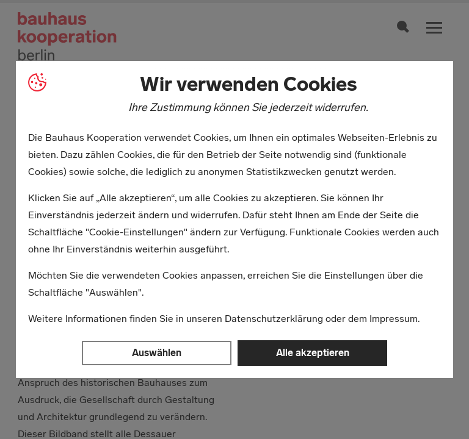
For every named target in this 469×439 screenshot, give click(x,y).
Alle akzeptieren (312, 353)
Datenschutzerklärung (274, 318)
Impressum (393, 318)
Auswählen (156, 353)
